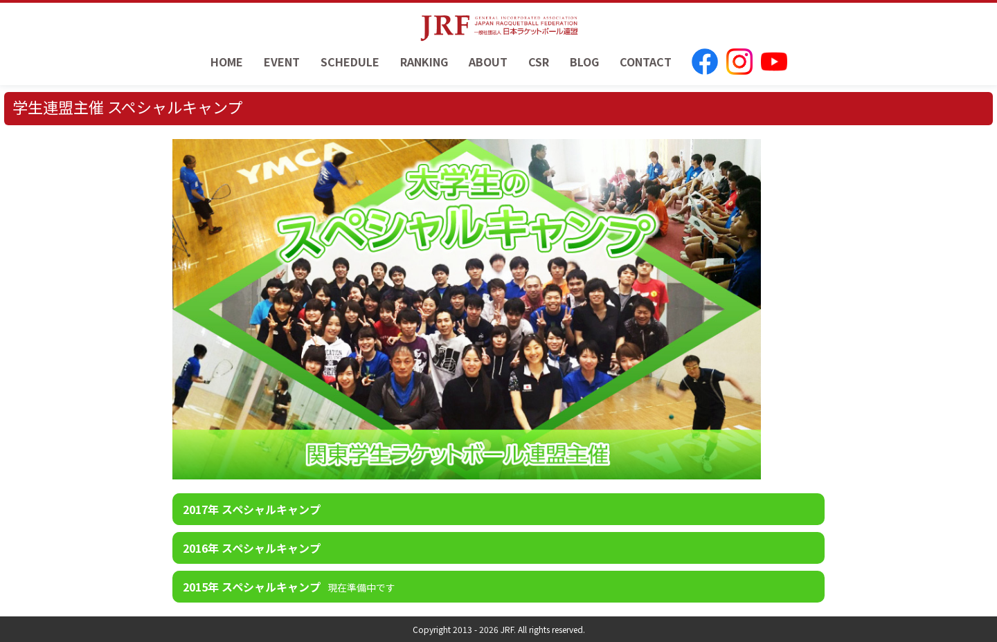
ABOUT (488, 61)
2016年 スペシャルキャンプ (252, 548)
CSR (538, 61)
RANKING (424, 61)
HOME (226, 61)
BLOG (584, 61)
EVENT (282, 61)
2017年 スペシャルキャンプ (252, 509)
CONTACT (646, 61)
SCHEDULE (350, 61)
